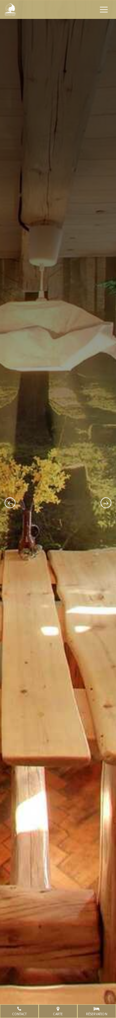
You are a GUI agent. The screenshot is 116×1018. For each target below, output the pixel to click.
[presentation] (10, 502)
